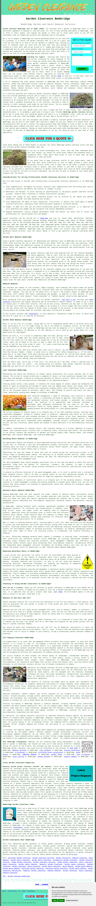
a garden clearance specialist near (29, 783)
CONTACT (81, 14)
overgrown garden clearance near (27, 768)
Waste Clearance (85, 862)
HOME (65, 14)
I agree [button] (54, 900)
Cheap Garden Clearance (21, 862)
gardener (19, 102)
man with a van (68, 299)
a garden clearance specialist (37, 612)
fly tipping (31, 78)
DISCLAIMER (89, 14)
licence (85, 590)
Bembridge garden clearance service (77, 112)
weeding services (19, 750)
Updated (24, 891)
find (9, 844)
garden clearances (52, 299)
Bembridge (44, 218)
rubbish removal (70, 756)
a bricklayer (20, 752)
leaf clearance (45, 823)
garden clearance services (64, 207)
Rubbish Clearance (79, 858)
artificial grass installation (50, 752)
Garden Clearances (63, 858)
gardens (34, 49)
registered (48, 74)
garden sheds (56, 754)
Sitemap (4, 891)
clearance (22, 104)
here (75, 854)
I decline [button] (61, 900)
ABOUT (75, 14)
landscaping (33, 314)
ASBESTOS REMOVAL (30, 754)
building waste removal (27, 454)
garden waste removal (73, 812)
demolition (28, 245)
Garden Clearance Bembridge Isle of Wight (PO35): (24, 29)
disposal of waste (21, 656)
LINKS (70, 14)
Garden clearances (10, 218)
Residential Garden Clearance (65, 860)
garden (66, 29)
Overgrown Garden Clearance (19, 858)
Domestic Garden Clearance (51, 864)
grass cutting (18, 756)
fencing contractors (72, 750)
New (19, 891)
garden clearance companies (66, 224)
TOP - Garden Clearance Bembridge (16, 876)
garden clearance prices (75, 145)
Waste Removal (68, 866)
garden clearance (42, 53)
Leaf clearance (33, 396)
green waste (88, 171)
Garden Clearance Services (43, 858)
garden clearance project (42, 197)
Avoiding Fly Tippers (36, 57)
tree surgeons (45, 750)
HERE (59, 76)
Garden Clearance (19, 866)
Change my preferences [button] (72, 900)
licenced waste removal (37, 815)
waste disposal (57, 59)
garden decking (44, 756)
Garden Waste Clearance (20, 860)
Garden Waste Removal (28, 864)
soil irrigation (83, 754)
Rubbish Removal (54, 870)
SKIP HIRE (74, 748)
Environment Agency (75, 592)
